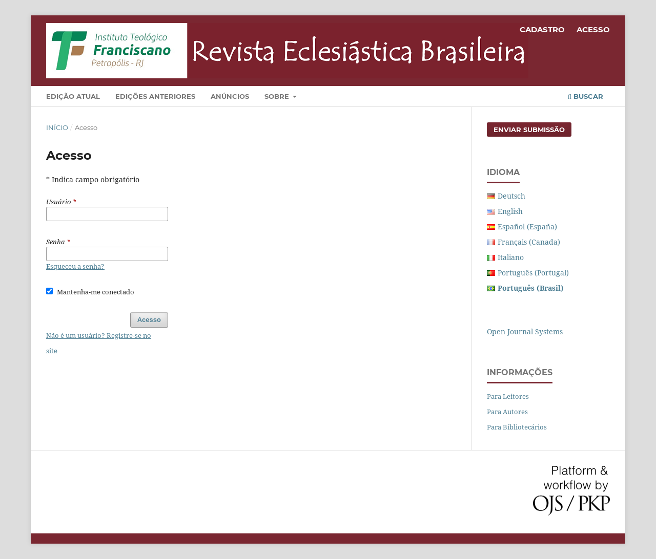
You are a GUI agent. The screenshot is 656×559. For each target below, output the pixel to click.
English (510, 211)
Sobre (277, 96)
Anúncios (230, 96)
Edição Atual (73, 96)
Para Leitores (508, 396)
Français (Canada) (529, 242)
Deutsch (511, 196)
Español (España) (527, 226)
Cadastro (542, 29)
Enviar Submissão (529, 129)
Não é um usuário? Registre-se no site (98, 343)
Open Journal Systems (525, 331)
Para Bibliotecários (517, 427)
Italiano (511, 257)
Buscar (585, 96)
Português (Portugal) (533, 272)
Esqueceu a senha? (75, 266)
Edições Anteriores (155, 96)
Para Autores (507, 411)
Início (57, 127)
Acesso (593, 29)
